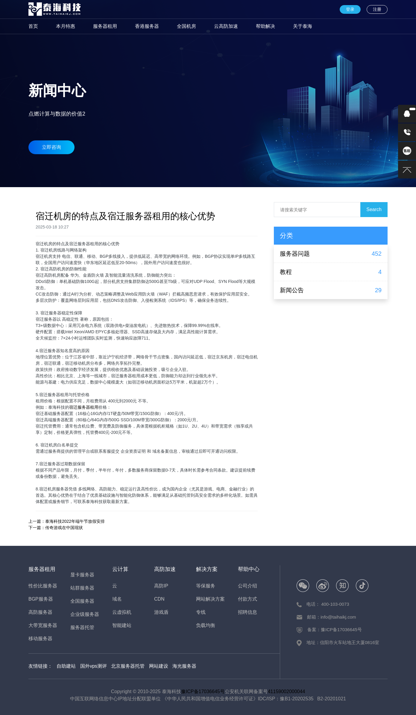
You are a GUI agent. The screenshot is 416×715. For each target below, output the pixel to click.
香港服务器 (147, 26)
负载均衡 (205, 625)
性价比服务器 (42, 585)
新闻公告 (292, 290)
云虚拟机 (121, 612)
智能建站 (121, 625)
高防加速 (165, 569)
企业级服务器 (84, 614)
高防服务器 (40, 612)
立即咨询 (51, 143)
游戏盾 (161, 612)
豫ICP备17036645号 (203, 691)
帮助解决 (265, 26)
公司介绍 (247, 585)
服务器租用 (105, 26)
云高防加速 (226, 26)
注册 (377, 9)
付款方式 (247, 599)
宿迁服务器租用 (83, 407)
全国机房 (186, 26)
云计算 (120, 569)
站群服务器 (82, 587)
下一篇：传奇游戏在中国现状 (55, 527)
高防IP (161, 585)
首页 (33, 26)
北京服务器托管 (128, 666)
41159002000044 (286, 691)
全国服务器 (82, 601)
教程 (286, 272)
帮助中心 (248, 569)
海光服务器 (184, 666)
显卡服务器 (82, 574)
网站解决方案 (210, 599)
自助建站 (66, 666)
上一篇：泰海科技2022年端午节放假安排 (66, 521)
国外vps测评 (93, 666)
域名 (117, 599)
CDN (159, 599)
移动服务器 (40, 638)
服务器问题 (295, 253)
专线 (201, 612)
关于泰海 (302, 26)
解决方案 (207, 569)
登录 (350, 9)
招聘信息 (247, 612)
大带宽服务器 (42, 625)
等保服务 (205, 585)
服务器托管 (82, 627)
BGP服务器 (40, 599)
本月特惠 (65, 26)
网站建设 (158, 666)
